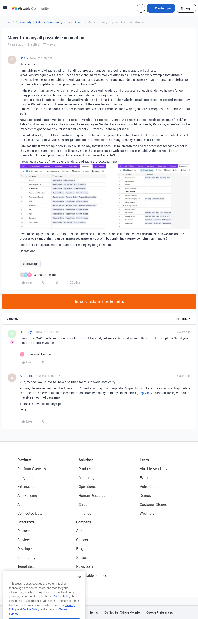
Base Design (74, 22)
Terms (94, 612)
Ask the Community (49, 22)
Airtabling (27, 376)
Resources (25, 521)
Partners (23, 530)
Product (85, 468)
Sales (83, 504)
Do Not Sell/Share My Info (122, 612)
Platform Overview (31, 468)
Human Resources (93, 495)
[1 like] (36, 354)
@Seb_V (146, 393)
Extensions (25, 486)
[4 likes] (38, 274)
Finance (85, 513)
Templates (25, 566)
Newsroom (84, 566)
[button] (4, 9)
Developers (25, 548)
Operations (87, 486)
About (81, 530)
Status (81, 557)
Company (83, 521)
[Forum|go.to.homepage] (30, 8)
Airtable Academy (153, 468)
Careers (82, 539)
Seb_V (24, 58)
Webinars (147, 513)
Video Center (149, 486)
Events (145, 477)
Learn (144, 459)
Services (23, 539)
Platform (24, 459)
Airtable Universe (30, 575)
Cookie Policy (62, 604)
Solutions (86, 459)
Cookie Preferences (159, 612)
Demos (145, 495)
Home (7, 22)
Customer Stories (153, 504)
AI (19, 504)
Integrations (26, 477)
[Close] (80, 585)
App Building (27, 495)
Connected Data (30, 513)
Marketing (86, 477)
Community (24, 22)
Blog (79, 548)
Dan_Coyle (27, 332)
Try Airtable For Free (91, 575)
